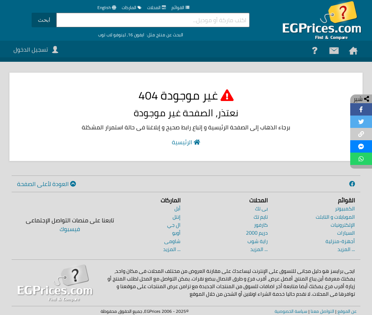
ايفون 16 (136, 35)
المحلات (156, 7)
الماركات (132, 7)
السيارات (346, 233)
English (104, 7)
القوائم (180, 7)
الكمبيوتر (345, 208)
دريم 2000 (257, 233)
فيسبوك (70, 228)
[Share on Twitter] (361, 122)
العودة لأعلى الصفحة (46, 183)
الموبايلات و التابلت (335, 217)
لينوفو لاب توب (112, 35)
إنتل (177, 217)
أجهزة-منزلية (340, 241)
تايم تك (261, 217)
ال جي (174, 225)
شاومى (172, 241)
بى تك (261, 208)
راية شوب (257, 241)
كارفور (261, 225)
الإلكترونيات (343, 225)
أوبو (176, 233)
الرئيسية (186, 142)
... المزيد (346, 249)
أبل (177, 208)
